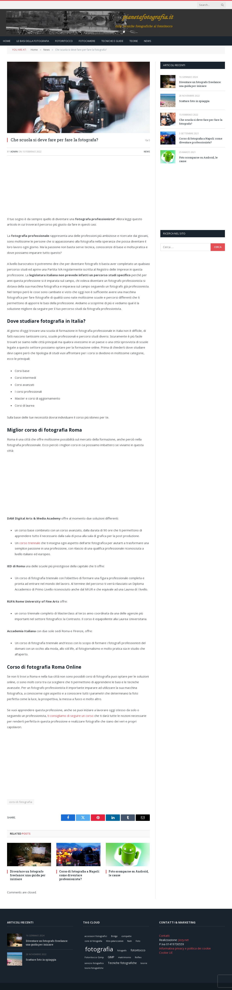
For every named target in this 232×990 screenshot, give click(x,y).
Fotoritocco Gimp (94, 957)
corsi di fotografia (20, 802)
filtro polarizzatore (114, 941)
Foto (138, 941)
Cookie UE (166, 953)
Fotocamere (87, 41)
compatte (126, 936)
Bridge (114, 936)
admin (14, 151)
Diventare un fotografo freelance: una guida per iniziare (27, 875)
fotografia (99, 949)
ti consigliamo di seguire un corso (70, 716)
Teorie (133, 41)
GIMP (111, 957)
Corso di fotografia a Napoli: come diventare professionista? (79, 875)
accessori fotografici (96, 936)
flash (129, 941)
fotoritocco (138, 950)
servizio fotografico (94, 963)
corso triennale (29, 543)
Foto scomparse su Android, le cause (128, 873)
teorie (144, 963)
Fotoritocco (64, 41)
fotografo (122, 950)
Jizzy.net (183, 940)
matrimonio (124, 957)
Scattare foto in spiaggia (194, 101)
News (147, 41)
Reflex (138, 957)
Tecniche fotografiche (122, 963)
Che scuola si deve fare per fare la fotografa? (200, 121)
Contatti (164, 936)
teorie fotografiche (94, 968)
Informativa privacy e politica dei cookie (185, 948)
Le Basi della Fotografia (33, 41)
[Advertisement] (78, 188)
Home (6, 41)
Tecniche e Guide (112, 41)
